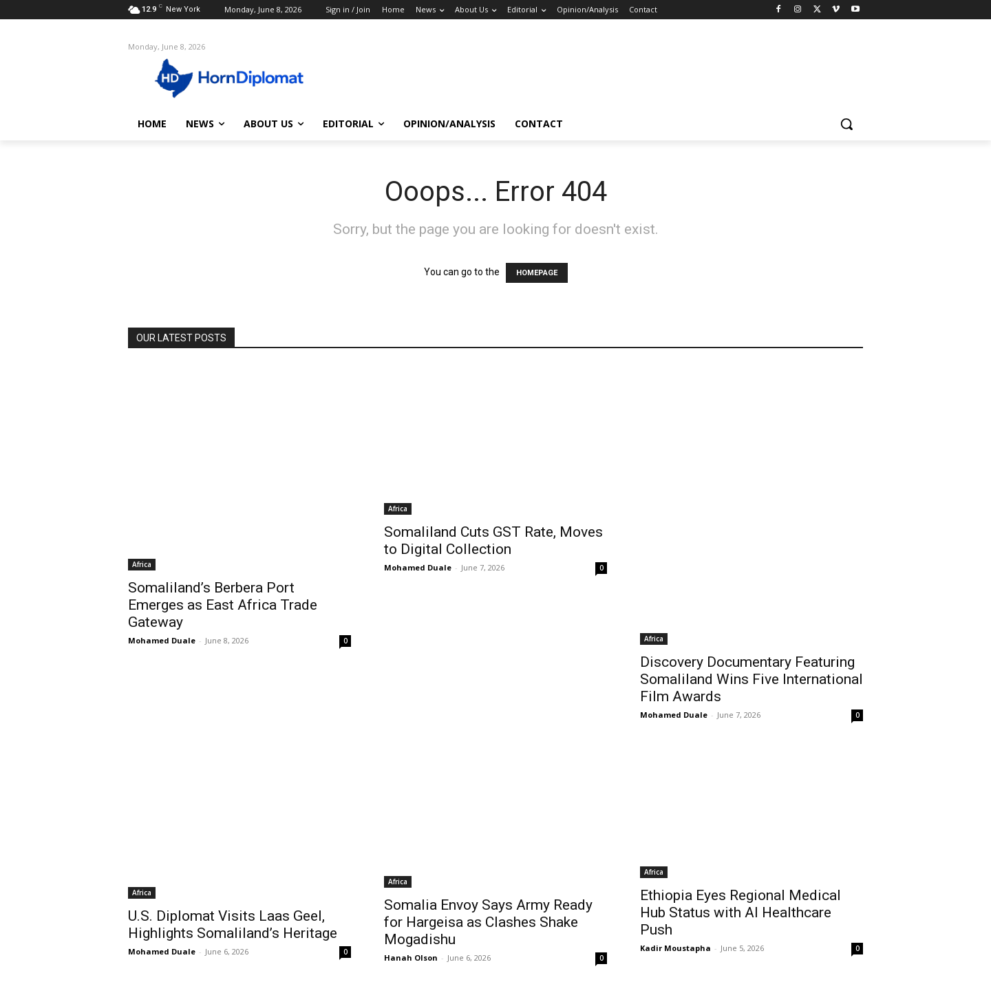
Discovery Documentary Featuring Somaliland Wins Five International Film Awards (751, 679)
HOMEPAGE (536, 272)
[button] (846, 123)
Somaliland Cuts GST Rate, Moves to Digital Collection (493, 540)
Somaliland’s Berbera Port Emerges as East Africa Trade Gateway (222, 604)
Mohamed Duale (161, 640)
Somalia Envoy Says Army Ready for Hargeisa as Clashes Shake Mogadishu (488, 922)
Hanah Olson (411, 957)
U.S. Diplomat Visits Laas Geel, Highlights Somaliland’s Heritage (232, 924)
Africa (141, 564)
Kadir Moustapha (675, 948)
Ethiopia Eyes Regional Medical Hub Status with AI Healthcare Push (740, 912)
